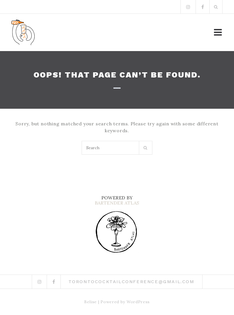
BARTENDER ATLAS (117, 203)
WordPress (138, 301)
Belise (90, 301)
